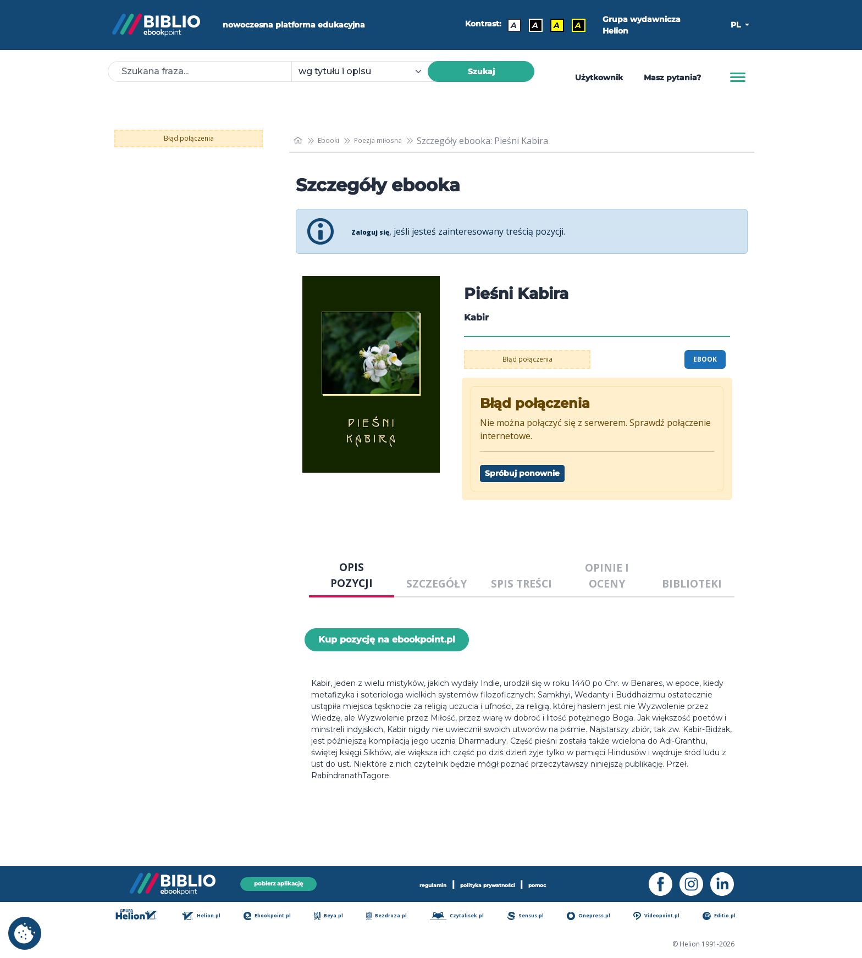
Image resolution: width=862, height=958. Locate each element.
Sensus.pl (533, 916)
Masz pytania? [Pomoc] (672, 77)
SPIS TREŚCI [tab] (521, 583)
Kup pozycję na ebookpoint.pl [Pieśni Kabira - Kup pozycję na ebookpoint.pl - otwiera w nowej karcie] (386, 639)
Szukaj (481, 71)
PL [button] (737, 25)
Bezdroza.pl (391, 916)
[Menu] (737, 77)
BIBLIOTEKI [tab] (692, 583)
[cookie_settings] (24, 933)
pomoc (562, 883)
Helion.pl (209, 916)
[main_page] (300, 140)
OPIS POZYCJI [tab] (351, 575)
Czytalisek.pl (463, 916)
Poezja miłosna (395, 141)
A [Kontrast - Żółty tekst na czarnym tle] (574, 25)
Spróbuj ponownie (522, 473)
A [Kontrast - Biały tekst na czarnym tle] (531, 25)
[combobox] (366, 71)
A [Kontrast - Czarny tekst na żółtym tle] (552, 25)
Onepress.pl (595, 916)
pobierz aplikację (278, 882)
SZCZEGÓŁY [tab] (436, 583)
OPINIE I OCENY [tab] (607, 575)
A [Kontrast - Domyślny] (509, 25)
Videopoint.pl (665, 916)
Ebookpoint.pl (275, 916)
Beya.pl (336, 916)
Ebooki (335, 141)
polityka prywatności (490, 883)
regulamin (411, 883)
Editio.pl (727, 916)
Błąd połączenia (189, 138)
